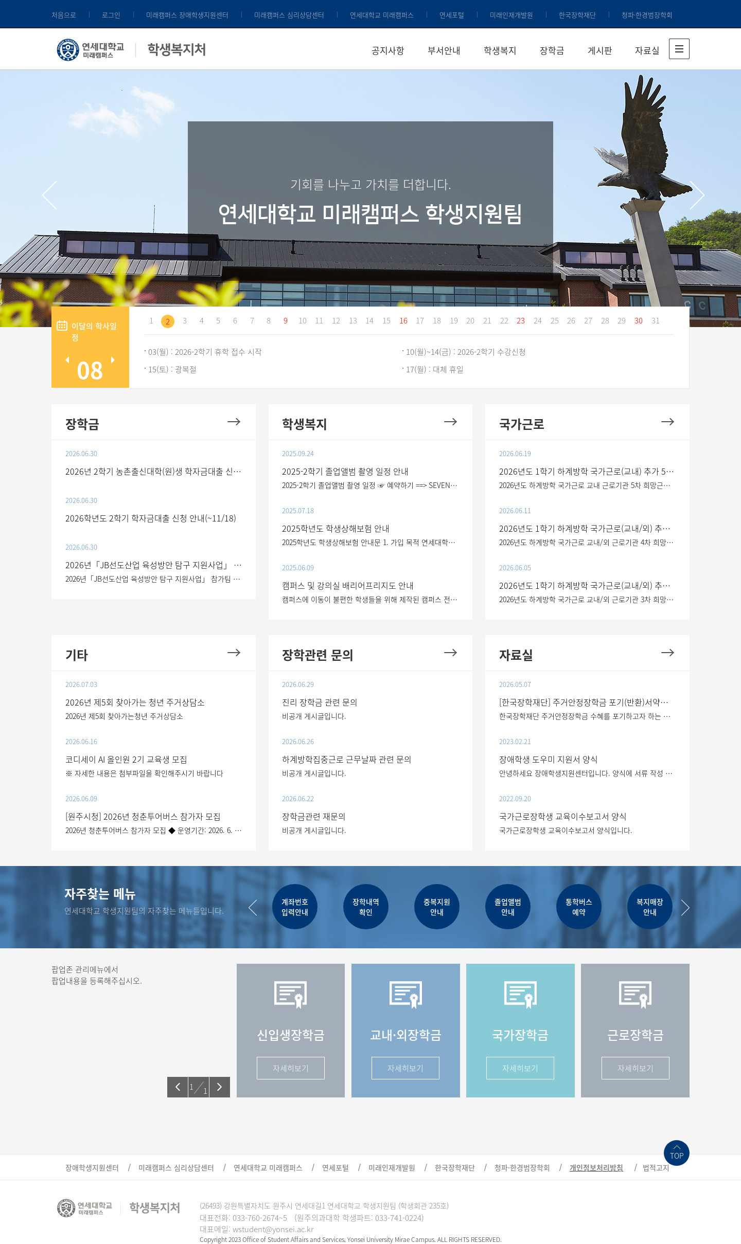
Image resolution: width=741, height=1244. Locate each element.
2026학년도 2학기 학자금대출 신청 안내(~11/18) (150, 518)
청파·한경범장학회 (647, 15)
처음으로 (63, 15)
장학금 (552, 50)
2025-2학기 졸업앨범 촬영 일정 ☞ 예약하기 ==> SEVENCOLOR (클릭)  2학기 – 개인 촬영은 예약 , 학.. (370, 485)
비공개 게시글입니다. (314, 716)
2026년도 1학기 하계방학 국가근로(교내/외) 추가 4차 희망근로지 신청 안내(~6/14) (587, 528)
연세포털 (451, 15)
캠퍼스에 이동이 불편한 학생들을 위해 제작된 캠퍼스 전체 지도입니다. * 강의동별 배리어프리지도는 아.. (370, 599)
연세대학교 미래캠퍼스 (382, 15)
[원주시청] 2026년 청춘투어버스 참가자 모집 (143, 816)
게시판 (600, 50)
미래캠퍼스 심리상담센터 (289, 15)
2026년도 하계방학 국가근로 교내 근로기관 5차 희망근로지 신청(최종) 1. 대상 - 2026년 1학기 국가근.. (587, 485)
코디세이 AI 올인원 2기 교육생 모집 (126, 759)
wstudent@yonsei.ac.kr (273, 1229)
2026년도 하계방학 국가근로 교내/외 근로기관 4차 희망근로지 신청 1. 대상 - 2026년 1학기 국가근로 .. (587, 542)
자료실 (647, 50)
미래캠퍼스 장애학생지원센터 (187, 15)
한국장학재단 (577, 15)
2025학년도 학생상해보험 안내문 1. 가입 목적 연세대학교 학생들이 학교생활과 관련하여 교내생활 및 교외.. (370, 542)
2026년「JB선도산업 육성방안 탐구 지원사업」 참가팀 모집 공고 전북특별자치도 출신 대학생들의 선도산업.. (153, 578)
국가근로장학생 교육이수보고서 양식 (563, 816)
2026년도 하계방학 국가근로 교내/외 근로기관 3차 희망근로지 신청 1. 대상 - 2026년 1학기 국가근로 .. (587, 599)
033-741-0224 (398, 1217)
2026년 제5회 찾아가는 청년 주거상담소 (135, 702)
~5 (283, 1217)
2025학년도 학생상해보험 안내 (336, 528)
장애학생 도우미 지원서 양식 (548, 759)
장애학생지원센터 (92, 1167)
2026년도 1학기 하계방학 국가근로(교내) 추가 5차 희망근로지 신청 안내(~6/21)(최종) (587, 471)
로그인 (111, 15)
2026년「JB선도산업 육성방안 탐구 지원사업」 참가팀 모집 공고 (153, 564)
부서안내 (444, 50)
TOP (677, 1155)
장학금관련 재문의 (314, 816)
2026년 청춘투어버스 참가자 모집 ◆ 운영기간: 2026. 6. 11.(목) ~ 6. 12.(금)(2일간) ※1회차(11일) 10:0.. (153, 830)
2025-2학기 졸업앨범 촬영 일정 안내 (345, 471)
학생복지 (500, 50)
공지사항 (388, 50)
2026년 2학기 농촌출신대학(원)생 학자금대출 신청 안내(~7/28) (153, 471)
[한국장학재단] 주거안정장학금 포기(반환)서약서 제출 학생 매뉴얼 (587, 702)
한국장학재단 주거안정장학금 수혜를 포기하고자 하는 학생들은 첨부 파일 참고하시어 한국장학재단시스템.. (587, 716)
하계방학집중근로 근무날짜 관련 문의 (347, 759)
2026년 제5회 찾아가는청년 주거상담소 (124, 716)
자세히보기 (291, 1068)
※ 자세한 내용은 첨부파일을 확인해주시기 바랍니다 (144, 773)
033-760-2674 (256, 1217)
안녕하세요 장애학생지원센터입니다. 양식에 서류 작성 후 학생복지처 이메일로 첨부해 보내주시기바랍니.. (587, 773)
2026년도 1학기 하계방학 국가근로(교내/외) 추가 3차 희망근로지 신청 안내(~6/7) (587, 585)
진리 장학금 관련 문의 (320, 702)
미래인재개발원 (511, 15)
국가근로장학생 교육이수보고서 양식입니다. (565, 830)
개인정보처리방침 (596, 1167)
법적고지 (656, 1167)
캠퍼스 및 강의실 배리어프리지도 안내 (348, 585)
